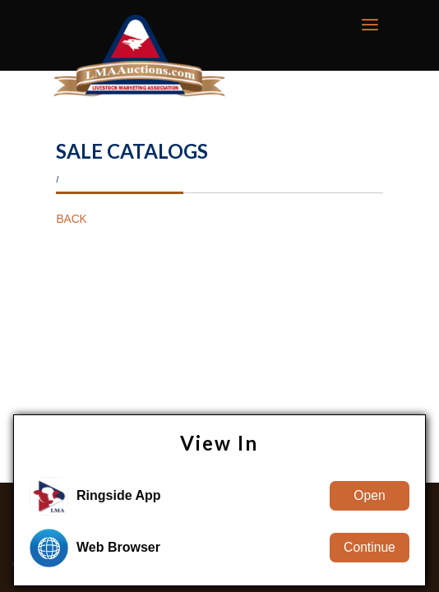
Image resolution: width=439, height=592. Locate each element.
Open (369, 495)
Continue (369, 547)
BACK (71, 219)
